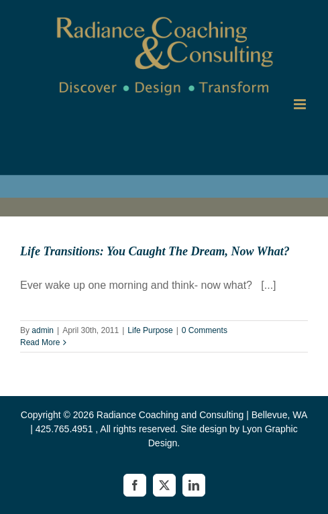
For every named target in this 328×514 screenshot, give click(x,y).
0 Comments (204, 330)
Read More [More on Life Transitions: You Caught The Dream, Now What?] (40, 342)
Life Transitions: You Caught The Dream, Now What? (155, 251)
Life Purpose (149, 330)
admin (43, 330)
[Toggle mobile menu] (301, 104)
